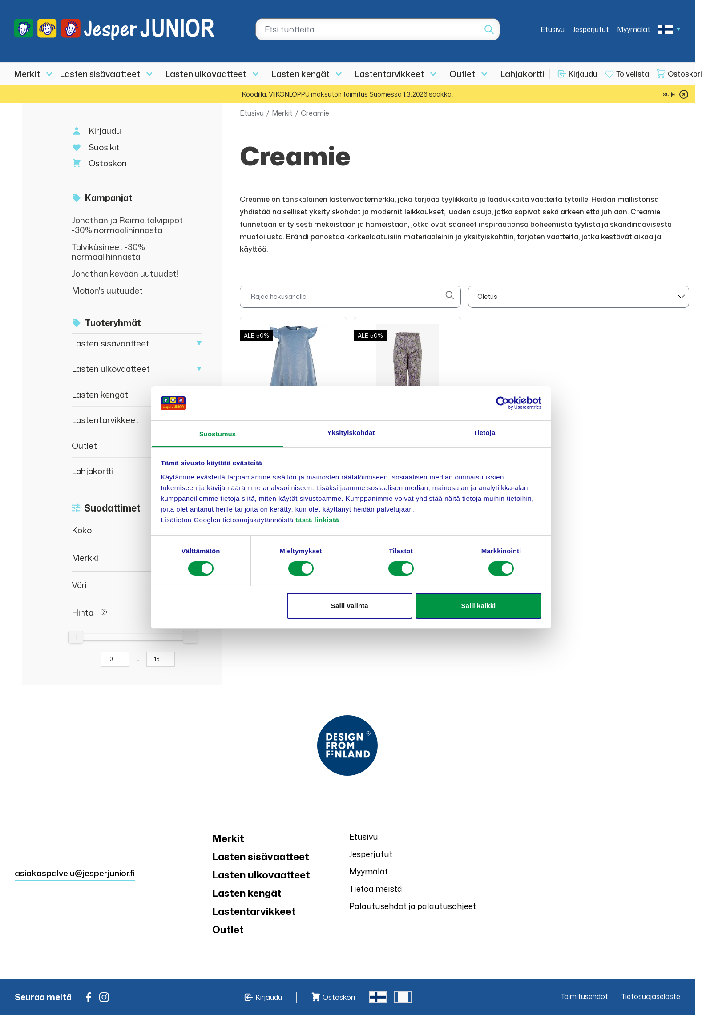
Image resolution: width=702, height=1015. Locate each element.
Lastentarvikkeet (389, 74)
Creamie (315, 113)
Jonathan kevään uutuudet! (125, 273)
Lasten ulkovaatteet (205, 74)
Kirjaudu (583, 74)
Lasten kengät (301, 74)
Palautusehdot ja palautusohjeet (412, 906)
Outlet (462, 74)
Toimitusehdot (584, 996)
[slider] (75, 637)
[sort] (578, 297)
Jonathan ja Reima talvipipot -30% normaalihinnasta (127, 225)
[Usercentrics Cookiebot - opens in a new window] (502, 403)
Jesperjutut (591, 29)
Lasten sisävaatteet (100, 74)
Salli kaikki (478, 605)
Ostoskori (108, 163)
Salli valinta (349, 605)
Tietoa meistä (375, 888)
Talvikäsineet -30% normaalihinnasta (108, 251)
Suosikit (104, 147)
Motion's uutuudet (107, 290)
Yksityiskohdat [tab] (351, 432)
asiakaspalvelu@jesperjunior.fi (75, 873)
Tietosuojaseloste (650, 996)
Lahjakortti (522, 74)
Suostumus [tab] (217, 434)
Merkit (27, 74)
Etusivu (553, 29)
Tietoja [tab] (485, 432)
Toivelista (632, 74)
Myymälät (633, 29)
